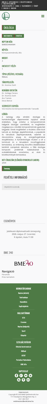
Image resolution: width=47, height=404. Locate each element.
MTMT (24, 355)
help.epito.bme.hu (9, 4)
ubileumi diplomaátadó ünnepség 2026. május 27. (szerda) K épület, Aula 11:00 (23, 234)
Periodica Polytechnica (23, 360)
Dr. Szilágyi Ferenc (10, 93)
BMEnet (23, 351)
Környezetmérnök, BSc (12, 53)
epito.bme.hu (13, 2)
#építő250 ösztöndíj (11, 187)
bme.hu (4, 2)
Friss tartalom (8, 277)
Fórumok (6, 274)
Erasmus (23, 322)
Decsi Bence (7, 100)
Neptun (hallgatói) (23, 326)
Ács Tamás (6, 98)
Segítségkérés (23, 306)
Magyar (13, 8)
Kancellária (23, 301)
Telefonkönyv (26, 6)
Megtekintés (8, 36)
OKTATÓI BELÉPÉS (7, 6)
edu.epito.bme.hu (26, 2)
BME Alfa (24, 364)
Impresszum (23, 392)
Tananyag (7, 168)
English (6, 8)
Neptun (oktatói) (23, 293)
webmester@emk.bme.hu (23, 401)
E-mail (17, 6)
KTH (23, 317)
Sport (23, 331)
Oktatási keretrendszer (23, 346)
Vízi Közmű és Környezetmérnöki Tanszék (20, 109)
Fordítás (19, 36)
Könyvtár (23, 335)
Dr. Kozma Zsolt (9, 85)
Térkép (35, 6)
